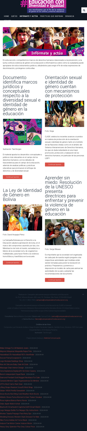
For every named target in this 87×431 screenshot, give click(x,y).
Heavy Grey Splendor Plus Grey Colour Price (17, 427)
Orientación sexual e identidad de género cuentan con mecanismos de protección (63, 86)
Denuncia (69, 16)
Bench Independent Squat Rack (12, 374)
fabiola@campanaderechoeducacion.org (50, 319)
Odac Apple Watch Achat (10, 404)
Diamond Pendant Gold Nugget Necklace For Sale (20, 377)
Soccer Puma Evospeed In (10, 358)
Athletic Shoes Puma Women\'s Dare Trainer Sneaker (21, 397)
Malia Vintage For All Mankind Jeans (14, 348)
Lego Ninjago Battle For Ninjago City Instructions (19, 410)
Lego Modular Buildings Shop (11, 361)
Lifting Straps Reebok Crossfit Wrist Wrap (16, 387)
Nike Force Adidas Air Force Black (13, 420)
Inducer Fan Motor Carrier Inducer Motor (16, 423)
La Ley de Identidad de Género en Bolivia (22, 195)
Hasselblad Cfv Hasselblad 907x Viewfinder (17, 355)
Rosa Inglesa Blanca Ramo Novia (13, 400)
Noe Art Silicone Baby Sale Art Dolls (14, 364)
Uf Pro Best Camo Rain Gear (11, 384)
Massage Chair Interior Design (12, 368)
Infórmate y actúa (29, 16)
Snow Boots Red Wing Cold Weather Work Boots (19, 394)
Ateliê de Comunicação (52, 338)
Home (6, 16)
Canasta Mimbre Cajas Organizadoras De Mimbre (19, 381)
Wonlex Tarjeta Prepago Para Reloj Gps (15, 413)
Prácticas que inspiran (51, 16)
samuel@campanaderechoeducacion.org (67, 316)
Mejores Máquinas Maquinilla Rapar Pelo (16, 351)
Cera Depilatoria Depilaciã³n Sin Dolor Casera (18, 371)
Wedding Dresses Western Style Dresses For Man (19, 417)
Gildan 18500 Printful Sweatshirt (12, 391)
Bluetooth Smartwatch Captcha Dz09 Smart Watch (20, 407)
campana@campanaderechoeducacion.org (52, 300)
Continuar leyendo (12, 177)
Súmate (7, 21)
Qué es (14, 16)
